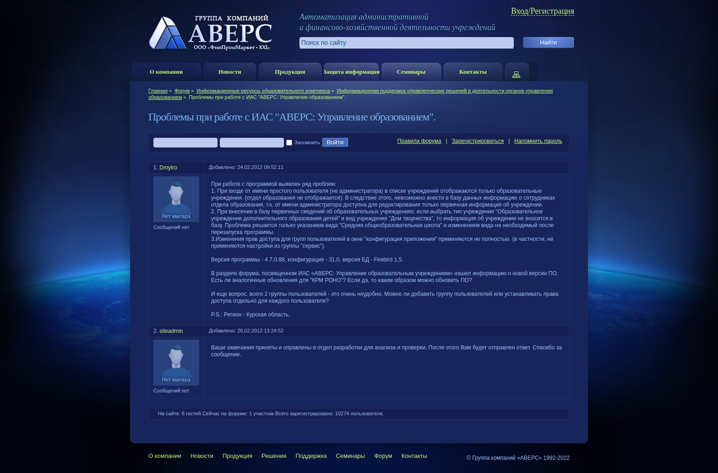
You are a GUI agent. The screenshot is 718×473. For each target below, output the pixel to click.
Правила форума (419, 141)
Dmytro (168, 167)
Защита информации (351, 71)
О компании (166, 71)
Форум (182, 90)
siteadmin (171, 331)
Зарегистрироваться (478, 141)
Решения (273, 455)
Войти (335, 142)
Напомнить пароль (538, 141)
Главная (158, 90)
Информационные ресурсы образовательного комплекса (263, 90)
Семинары (411, 71)
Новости (229, 71)
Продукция (290, 71)
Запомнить (303, 143)
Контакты (473, 71)
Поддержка (311, 455)
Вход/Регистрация (542, 11)
